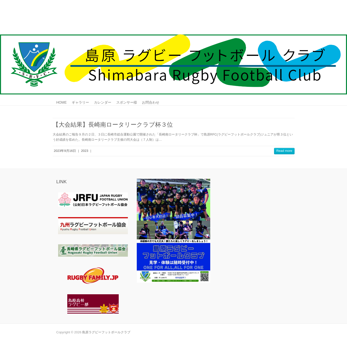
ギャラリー (80, 102)
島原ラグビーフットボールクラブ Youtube (287, 18)
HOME (61, 102)
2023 (84, 151)
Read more (284, 151)
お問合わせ (150, 102)
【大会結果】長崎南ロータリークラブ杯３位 (113, 124)
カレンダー (102, 102)
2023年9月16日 (65, 151)
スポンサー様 (126, 102)
